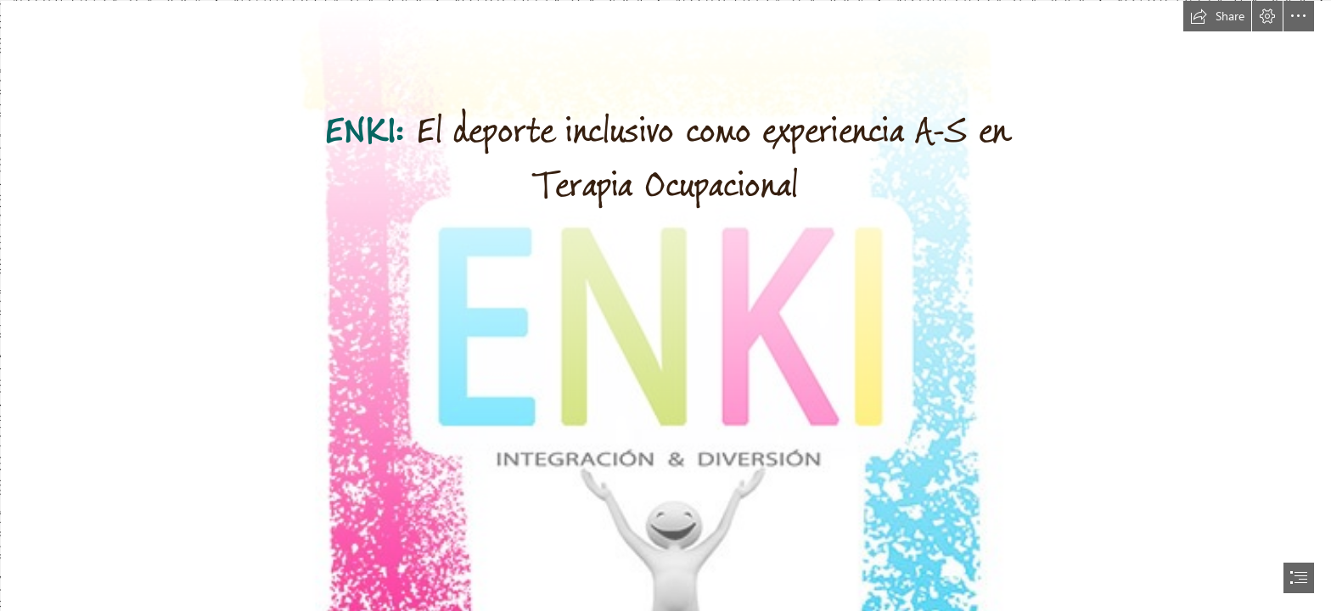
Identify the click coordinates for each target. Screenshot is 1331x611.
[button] (1217, 16)
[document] (665, 305)
